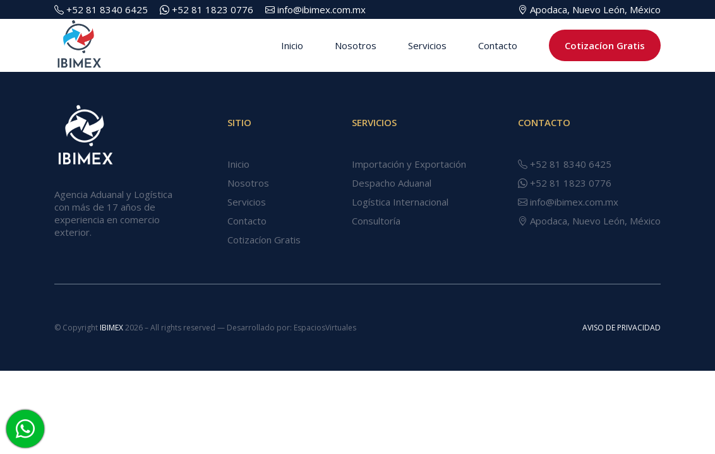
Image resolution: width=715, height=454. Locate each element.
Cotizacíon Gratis (605, 45)
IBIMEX (112, 327)
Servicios (427, 45)
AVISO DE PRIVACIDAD (621, 327)
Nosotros (355, 45)
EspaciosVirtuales (325, 327)
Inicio (292, 45)
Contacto (497, 45)
